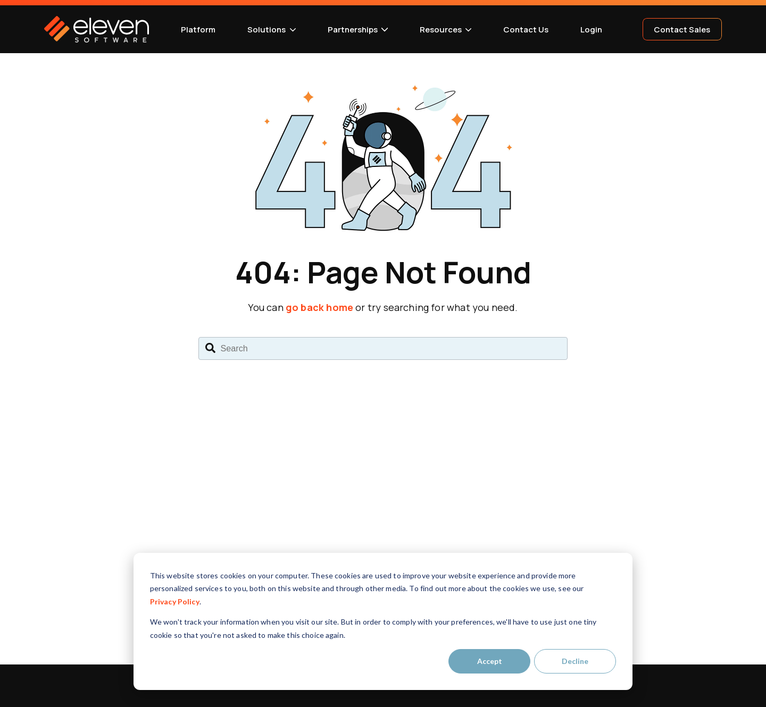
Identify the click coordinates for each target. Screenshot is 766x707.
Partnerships (353, 29)
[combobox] (383, 349)
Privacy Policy (174, 601)
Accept (489, 661)
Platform (198, 29)
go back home (319, 307)
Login (591, 29)
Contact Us (525, 29)
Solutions (266, 29)
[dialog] (383, 621)
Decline (575, 661)
